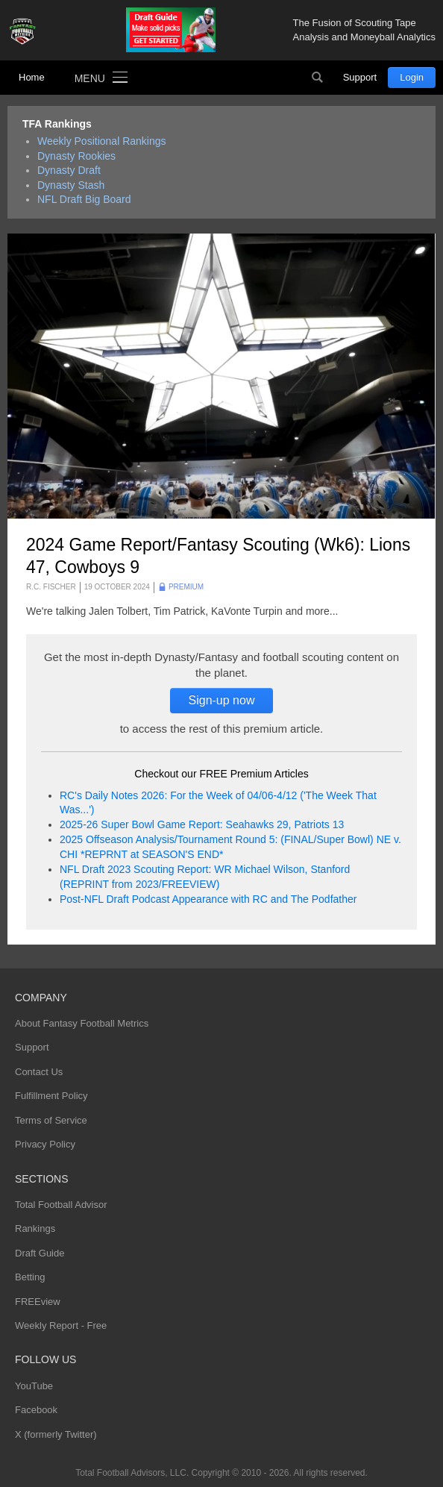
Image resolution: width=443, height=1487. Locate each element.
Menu (90, 78)
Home (32, 77)
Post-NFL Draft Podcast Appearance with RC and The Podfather (208, 899)
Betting (30, 1277)
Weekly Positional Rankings (101, 141)
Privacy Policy (45, 1144)
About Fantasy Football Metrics (81, 1023)
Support (360, 77)
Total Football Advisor (61, 1204)
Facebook (36, 1409)
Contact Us (39, 1071)
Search (318, 77)
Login (412, 77)
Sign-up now (222, 700)
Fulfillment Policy (51, 1095)
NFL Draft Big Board (84, 199)
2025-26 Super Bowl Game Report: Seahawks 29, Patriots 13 (202, 824)
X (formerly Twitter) (56, 1434)
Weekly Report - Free (61, 1325)
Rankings (35, 1228)
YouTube (34, 1385)
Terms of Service (51, 1120)
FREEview (37, 1301)
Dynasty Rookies (76, 156)
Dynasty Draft (69, 170)
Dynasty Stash (70, 185)
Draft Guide (39, 1253)
